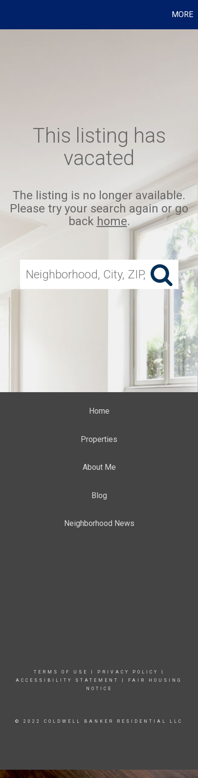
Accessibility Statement (67, 680)
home (112, 221)
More (182, 14)
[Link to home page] (9, 14)
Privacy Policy (127, 672)
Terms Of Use (61, 672)
